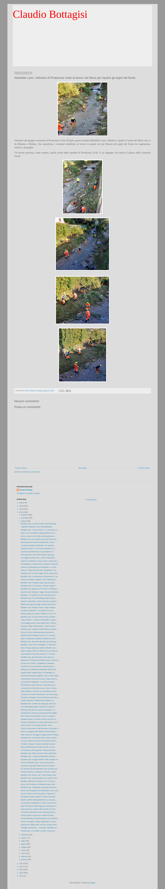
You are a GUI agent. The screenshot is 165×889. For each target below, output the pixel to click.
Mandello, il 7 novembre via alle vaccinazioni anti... (38, 595)
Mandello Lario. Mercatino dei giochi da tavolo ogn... (39, 642)
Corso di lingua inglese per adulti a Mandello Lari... (39, 648)
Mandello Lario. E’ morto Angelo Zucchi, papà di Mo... (39, 573)
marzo (23, 853)
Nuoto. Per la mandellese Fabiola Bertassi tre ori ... (39, 533)
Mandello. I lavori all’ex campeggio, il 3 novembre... (39, 645)
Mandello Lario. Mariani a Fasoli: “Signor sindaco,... (39, 607)
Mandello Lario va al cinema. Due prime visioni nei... (39, 539)
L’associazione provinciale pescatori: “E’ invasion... (38, 654)
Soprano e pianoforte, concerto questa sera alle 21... (39, 601)
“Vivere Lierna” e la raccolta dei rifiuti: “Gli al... (37, 725)
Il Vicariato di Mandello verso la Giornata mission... (38, 812)
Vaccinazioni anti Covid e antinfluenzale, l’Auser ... (38, 542)
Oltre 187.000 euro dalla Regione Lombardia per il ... (39, 806)
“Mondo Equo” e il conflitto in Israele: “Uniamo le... (38, 831)
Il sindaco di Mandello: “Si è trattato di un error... (38, 611)
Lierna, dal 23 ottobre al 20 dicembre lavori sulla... (38, 784)
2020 (21, 870)
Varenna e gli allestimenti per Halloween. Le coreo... (39, 567)
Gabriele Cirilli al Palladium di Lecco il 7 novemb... (38, 635)
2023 (21, 512)
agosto (23, 838)
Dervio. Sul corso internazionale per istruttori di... (38, 632)
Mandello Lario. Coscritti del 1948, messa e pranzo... (39, 738)
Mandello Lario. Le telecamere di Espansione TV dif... (40, 576)
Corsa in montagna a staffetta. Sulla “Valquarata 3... (39, 580)
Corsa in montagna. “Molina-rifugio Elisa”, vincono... (39, 822)
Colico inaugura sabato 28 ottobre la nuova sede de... (40, 651)
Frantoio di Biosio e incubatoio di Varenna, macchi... (39, 772)
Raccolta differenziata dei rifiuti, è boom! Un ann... (38, 747)
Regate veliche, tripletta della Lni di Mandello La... (38, 673)
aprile (23, 850)
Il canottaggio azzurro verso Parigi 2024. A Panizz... (39, 623)
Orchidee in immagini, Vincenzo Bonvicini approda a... (40, 697)
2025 (21, 506)
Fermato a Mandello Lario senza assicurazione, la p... (40, 722)
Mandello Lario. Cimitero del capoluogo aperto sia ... (39, 704)
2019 (21, 873)
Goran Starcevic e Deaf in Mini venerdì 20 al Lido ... (39, 809)
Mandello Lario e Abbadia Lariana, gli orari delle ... (38, 583)
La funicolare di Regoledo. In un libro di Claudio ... (38, 682)
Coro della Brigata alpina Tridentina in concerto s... (38, 707)
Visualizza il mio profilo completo (28, 493)
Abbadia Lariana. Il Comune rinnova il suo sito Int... (39, 719)
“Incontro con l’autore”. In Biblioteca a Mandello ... (38, 663)
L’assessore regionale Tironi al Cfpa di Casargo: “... (39, 766)
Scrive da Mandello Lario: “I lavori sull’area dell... (38, 763)
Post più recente (21, 468)
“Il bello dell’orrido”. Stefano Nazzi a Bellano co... (38, 700)
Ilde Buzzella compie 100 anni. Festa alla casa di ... (39, 685)
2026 (21, 503)
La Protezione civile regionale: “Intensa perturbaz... (39, 750)
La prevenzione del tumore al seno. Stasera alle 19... (39, 679)
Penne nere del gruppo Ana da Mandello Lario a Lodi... (40, 791)
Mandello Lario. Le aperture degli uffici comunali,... (38, 756)
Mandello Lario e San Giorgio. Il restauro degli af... (38, 586)
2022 (21, 863)
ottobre (24, 521)
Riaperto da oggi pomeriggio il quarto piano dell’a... (39, 604)
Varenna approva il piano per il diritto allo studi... (38, 815)
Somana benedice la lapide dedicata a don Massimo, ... (40, 818)
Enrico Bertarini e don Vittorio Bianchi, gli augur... (38, 555)
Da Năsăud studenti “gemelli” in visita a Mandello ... (39, 797)
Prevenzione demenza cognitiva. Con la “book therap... (40, 676)
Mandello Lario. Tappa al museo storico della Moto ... (39, 753)
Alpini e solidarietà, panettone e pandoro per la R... (39, 639)
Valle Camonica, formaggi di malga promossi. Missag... (40, 735)
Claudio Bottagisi (50, 14)
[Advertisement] (82, 47)
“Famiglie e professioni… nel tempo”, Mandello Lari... (39, 828)
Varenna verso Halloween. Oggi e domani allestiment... (40, 592)
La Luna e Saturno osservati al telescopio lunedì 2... (39, 741)
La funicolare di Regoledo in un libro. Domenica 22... (39, 803)
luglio (23, 841)
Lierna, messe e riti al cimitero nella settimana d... (38, 536)
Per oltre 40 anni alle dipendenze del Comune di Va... (39, 769)
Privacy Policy (92, 500)
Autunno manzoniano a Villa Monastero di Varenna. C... (40, 728)
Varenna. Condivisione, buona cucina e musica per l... (40, 561)
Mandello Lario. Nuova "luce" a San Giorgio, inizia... (39, 775)
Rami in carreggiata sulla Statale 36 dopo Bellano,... (39, 731)
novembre (25, 518)
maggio (24, 847)
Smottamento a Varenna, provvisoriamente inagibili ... (39, 713)
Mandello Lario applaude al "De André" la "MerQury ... (40, 589)
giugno (23, 844)
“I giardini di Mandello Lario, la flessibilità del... (37, 527)
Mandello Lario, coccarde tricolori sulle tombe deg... (39, 524)
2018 (21, 876)
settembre (25, 835)
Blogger (92, 883)
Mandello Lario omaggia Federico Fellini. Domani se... (40, 759)
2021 (21, 867)
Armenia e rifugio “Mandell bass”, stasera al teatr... (38, 626)
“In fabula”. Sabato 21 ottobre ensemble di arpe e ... (39, 744)
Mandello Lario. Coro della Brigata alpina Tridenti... (38, 598)
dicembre (24, 515)
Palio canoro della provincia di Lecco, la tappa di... (38, 716)
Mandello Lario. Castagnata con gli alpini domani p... (39, 787)
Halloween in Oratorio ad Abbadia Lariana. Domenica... (40, 660)
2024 (21, 509)
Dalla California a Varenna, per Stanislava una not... (39, 691)
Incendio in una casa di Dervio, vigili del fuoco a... (38, 666)
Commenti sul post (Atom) (30, 472)
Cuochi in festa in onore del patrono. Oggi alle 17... (39, 794)
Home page (82, 468)
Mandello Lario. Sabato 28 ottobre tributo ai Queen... (39, 629)
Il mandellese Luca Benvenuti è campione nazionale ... (40, 564)
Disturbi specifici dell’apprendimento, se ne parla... (38, 800)
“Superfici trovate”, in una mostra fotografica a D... (38, 548)
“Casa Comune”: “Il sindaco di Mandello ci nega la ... (39, 620)
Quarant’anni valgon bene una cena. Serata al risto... (39, 825)
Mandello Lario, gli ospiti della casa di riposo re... (38, 657)
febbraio (24, 856)
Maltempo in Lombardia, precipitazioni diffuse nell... (39, 669)
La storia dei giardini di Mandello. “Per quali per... (38, 545)
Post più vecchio (144, 468)
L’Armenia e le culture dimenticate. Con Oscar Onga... (40, 694)
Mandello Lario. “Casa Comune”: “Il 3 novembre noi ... (40, 530)
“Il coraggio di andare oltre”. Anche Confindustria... (38, 558)
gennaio (24, 859)
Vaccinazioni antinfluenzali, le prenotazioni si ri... (38, 552)
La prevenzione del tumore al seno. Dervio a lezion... (39, 688)
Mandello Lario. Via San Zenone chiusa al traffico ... (39, 617)
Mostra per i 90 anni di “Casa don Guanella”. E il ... (38, 710)
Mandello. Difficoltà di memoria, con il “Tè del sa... (38, 781)
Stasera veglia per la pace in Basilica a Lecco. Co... (39, 614)
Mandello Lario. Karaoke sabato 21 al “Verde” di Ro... (39, 778)
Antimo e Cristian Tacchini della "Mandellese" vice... (39, 570)
